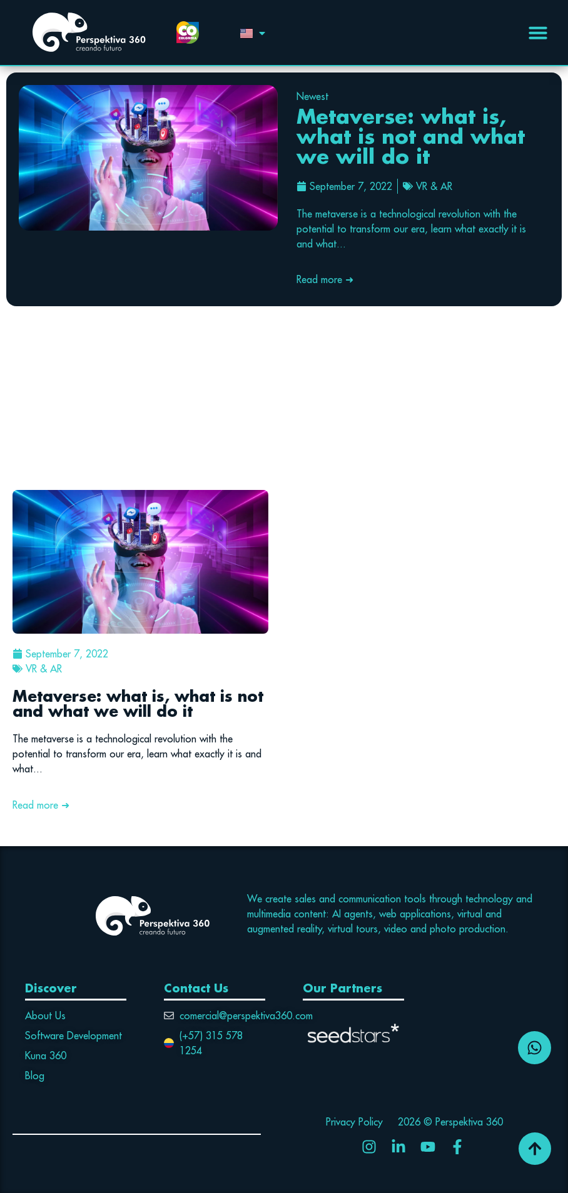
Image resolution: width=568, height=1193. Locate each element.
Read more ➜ (325, 279)
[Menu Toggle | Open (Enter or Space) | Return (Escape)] (538, 32)
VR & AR (434, 186)
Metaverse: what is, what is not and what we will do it (411, 136)
